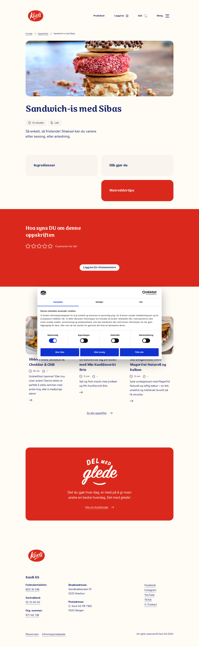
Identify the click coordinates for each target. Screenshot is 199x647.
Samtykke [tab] (58, 302)
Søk (142, 15)
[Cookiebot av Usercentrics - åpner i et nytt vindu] (146, 293)
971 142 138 (32, 615)
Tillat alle (139, 352)
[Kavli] (36, 16)
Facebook (150, 585)
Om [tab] (141, 302)
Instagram (150, 589)
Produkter (99, 15)
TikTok (148, 599)
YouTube (149, 594)
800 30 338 (32, 589)
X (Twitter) (150, 604)
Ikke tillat (59, 352)
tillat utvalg (99, 352)
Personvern (32, 634)
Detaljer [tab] (99, 302)
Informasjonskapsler (54, 634)
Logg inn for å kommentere (99, 267)
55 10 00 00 (33, 602)
